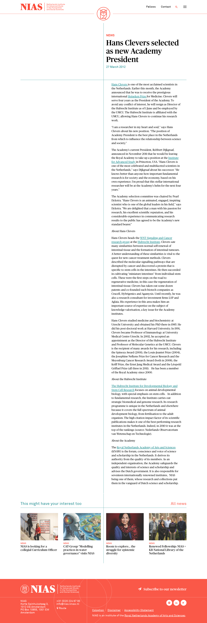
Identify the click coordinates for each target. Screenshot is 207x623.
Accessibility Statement (139, 610)
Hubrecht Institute (149, 242)
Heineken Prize (137, 96)
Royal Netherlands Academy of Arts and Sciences (146, 447)
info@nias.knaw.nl (67, 604)
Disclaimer (114, 610)
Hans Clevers (119, 84)
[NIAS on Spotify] (169, 603)
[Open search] (176, 7)
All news (179, 505)
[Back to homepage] (42, 7)
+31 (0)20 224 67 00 (68, 601)
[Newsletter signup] (184, 603)
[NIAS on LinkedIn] (176, 603)
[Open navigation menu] (185, 7)
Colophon (98, 610)
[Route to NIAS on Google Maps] (71, 608)
